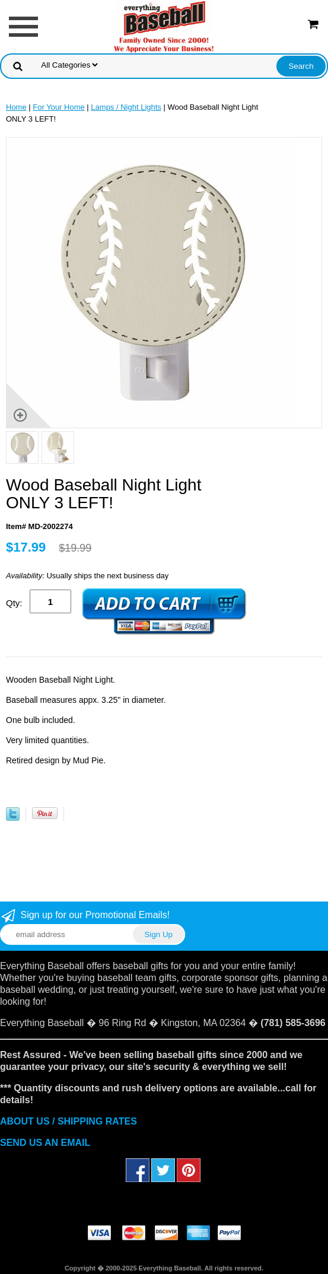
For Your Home (58, 107)
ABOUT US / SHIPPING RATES (68, 1121)
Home (16, 107)
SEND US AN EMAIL (45, 1143)
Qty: (14, 603)
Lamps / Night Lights (126, 107)
